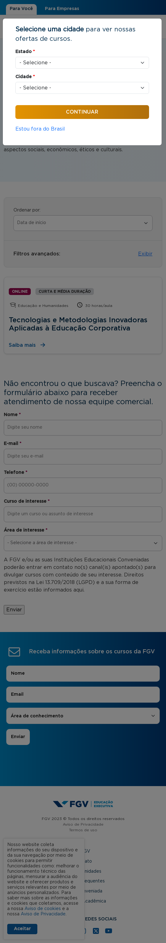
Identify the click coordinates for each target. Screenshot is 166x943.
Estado (25, 52)
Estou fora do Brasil (40, 128)
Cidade (25, 77)
